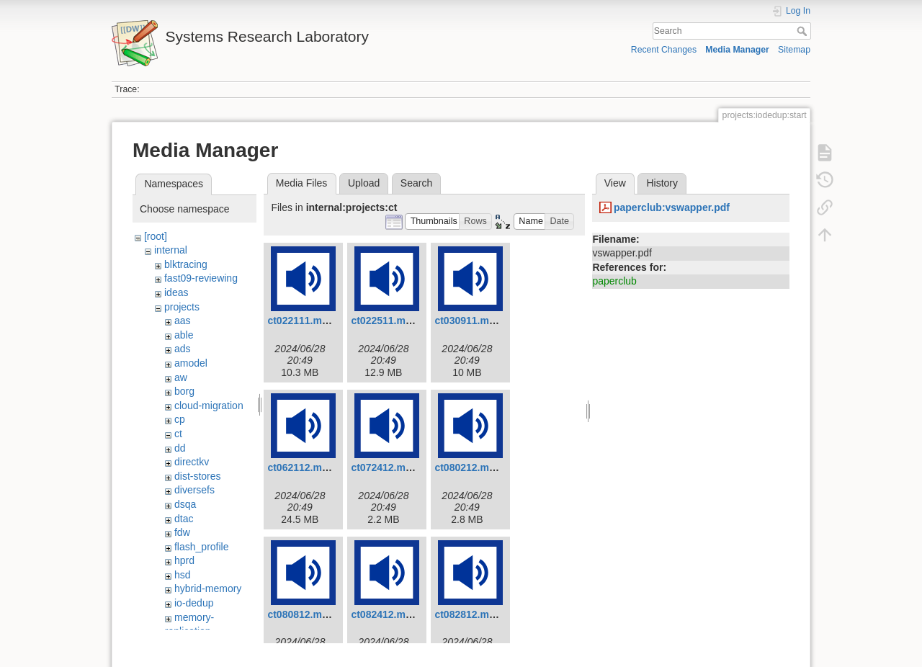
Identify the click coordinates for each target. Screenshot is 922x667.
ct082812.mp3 (467, 614)
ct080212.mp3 (467, 467)
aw (180, 377)
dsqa (185, 504)
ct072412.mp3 (384, 467)
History (662, 183)
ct (178, 433)
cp (179, 419)
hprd (184, 560)
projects (182, 307)
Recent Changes (664, 50)
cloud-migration (208, 405)
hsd (182, 575)
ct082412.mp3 (384, 614)
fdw (182, 532)
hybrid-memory (207, 588)
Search (803, 31)
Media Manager (737, 50)
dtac (183, 518)
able (183, 335)
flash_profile (201, 546)
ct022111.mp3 (300, 320)
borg (184, 391)
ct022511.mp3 (384, 320)
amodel (190, 363)
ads (182, 348)
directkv (191, 461)
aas (182, 320)
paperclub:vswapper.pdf (672, 207)
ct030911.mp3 (467, 320)
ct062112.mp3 (300, 467)
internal (170, 250)
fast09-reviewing (201, 278)
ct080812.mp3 (300, 614)
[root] (155, 236)
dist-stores (197, 476)
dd (180, 448)
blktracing (185, 264)
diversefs (194, 490)
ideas (176, 292)
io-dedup (194, 603)
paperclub (614, 281)
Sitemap (794, 50)
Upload (364, 183)
